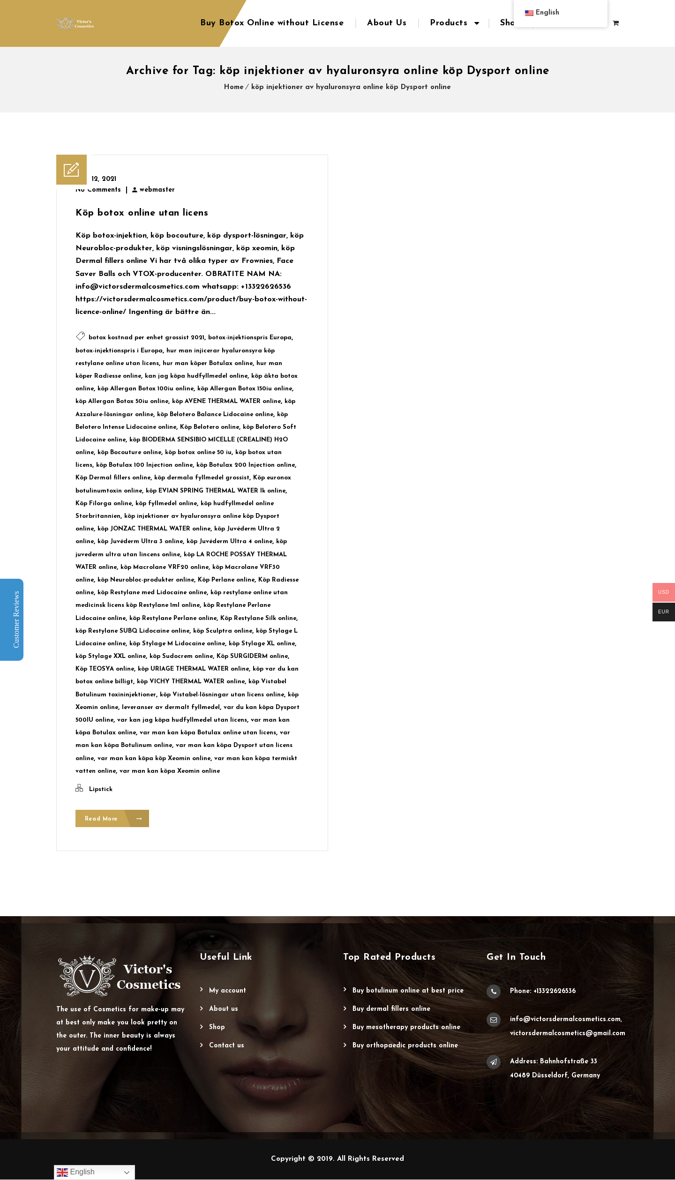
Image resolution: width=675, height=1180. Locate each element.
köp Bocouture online (129, 452)
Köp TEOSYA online (104, 669)
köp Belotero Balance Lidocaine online (215, 414)
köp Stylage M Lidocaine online (177, 644)
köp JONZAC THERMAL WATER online (154, 529)
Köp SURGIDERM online (252, 656)
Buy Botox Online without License (272, 23)
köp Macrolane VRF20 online (164, 567)
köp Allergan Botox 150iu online (244, 389)
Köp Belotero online (209, 427)
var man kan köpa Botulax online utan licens (208, 733)
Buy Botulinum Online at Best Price (408, 991)
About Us (386, 23)
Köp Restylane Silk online (258, 618)
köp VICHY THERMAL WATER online (191, 682)
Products (448, 23)
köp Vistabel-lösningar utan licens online (222, 695)
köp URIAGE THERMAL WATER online (193, 669)
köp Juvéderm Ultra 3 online (140, 541)
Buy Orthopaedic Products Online (405, 1046)
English (76, 1172)
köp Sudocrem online (181, 656)
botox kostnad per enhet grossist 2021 (146, 338)
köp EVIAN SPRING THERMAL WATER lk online (215, 491)
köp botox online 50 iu (198, 452)
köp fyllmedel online (166, 503)
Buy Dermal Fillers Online (391, 1009)
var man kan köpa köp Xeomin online (154, 758)
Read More (113, 819)
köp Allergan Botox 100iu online (146, 389)
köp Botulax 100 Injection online (144, 465)
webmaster (157, 190)
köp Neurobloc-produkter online (146, 580)
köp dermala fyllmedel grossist (201, 478)
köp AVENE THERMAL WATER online (226, 401)
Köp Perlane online (226, 580)
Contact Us (226, 1046)
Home (234, 87)
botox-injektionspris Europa (250, 338)
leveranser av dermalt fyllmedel (171, 707)
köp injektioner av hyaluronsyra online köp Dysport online (351, 87)
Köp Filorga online (103, 503)
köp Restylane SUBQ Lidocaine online (132, 631)
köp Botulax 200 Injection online (245, 465)
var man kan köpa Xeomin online (170, 771)
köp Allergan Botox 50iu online (121, 401)
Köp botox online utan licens (141, 213)
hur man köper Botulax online (208, 363)
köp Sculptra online (222, 631)
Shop (510, 23)
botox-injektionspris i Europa (119, 351)
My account (227, 991)
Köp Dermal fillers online (112, 478)
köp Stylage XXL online (110, 656)
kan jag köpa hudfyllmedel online (196, 376)
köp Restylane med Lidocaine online (152, 593)
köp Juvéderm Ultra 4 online (229, 541)
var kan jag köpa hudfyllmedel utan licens (182, 720)
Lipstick (100, 789)
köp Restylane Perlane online (173, 618)
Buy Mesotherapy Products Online (406, 1027)
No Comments (98, 190)
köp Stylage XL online (262, 644)
